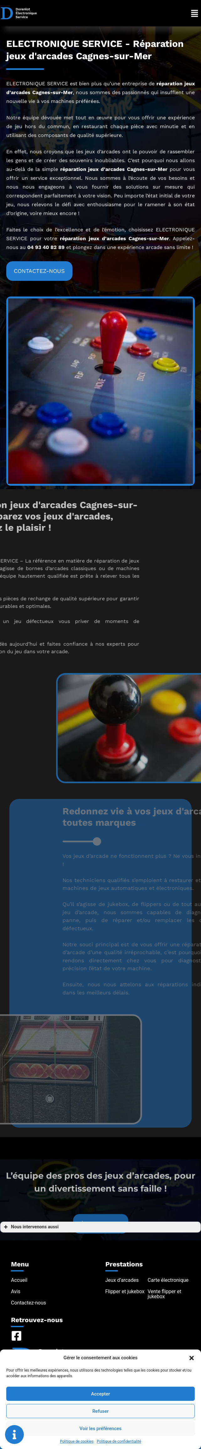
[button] (191, 1358)
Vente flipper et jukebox (164, 1293)
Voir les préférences (101, 1428)
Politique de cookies (76, 1441)
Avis (15, 1291)
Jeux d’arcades (122, 1280)
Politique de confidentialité (119, 1441)
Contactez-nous (28, 1303)
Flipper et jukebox (125, 1291)
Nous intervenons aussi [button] (31, 1227)
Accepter (100, 1394)
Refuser (100, 1411)
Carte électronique (168, 1280)
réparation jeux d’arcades (92, 169)
